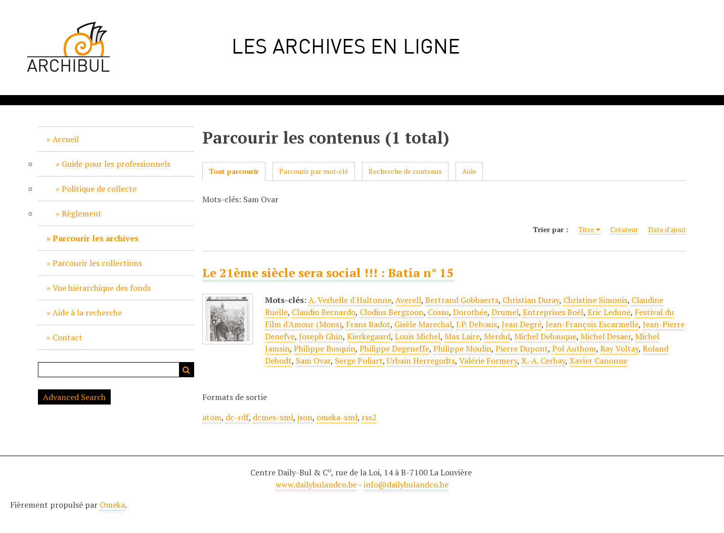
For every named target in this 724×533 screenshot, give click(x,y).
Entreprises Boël (553, 312)
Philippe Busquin (324, 348)
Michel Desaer (605, 336)
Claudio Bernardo (323, 312)
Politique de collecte (99, 188)
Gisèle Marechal (423, 324)
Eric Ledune (608, 312)
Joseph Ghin (321, 336)
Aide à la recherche (87, 312)
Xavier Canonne (598, 360)
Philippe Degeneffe (394, 348)
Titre (586, 229)
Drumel (505, 312)
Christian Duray (531, 299)
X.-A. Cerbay (543, 360)
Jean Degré (521, 324)
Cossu (438, 312)
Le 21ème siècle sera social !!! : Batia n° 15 (328, 272)
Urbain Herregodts (421, 360)
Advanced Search (74, 397)
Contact (67, 337)
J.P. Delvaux (476, 324)
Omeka (112, 504)
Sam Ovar (313, 360)
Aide (469, 171)
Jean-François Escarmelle (592, 324)
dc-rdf (237, 417)
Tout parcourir (234, 171)
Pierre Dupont (521, 348)
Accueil (66, 139)
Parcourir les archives (96, 238)
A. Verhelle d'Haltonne (349, 299)
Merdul (497, 336)
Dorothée (470, 312)
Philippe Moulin (462, 348)
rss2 (369, 417)
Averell (408, 299)
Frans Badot (368, 324)
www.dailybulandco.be (316, 484)
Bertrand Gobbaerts (462, 299)
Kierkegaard (369, 336)
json (304, 417)
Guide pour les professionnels (116, 163)
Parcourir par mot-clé (313, 171)
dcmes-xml (273, 417)
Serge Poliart (359, 360)
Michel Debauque (545, 336)
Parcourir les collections (97, 263)
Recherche (186, 369)
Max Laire (462, 336)
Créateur (624, 229)
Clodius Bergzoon (391, 312)
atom (211, 417)
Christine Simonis (595, 299)
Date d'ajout (667, 229)
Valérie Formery (488, 360)
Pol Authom (574, 348)
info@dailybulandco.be (406, 484)
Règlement (82, 213)
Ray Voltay (619, 348)
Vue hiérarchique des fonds (102, 287)
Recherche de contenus (405, 171)
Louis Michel (417, 336)
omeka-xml (336, 417)
